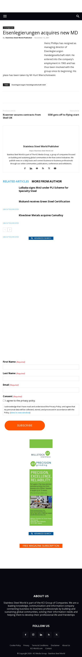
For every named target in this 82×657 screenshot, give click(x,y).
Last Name (14, 373)
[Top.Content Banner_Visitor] (41, 6)
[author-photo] (41, 142)
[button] (4, 16)
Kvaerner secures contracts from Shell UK (22, 116)
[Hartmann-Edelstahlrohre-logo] (33, 331)
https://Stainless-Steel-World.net (41, 151)
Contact (48, 648)
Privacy (26, 645)
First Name (14, 361)
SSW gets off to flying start (63, 114)
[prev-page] (5, 230)
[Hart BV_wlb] (33, 257)
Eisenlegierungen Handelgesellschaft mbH (29, 85)
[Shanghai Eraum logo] (33, 314)
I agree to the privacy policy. (20, 400)
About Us (66, 645)
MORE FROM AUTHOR (47, 181)
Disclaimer (55, 645)
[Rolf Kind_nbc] (33, 276)
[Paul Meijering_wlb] (33, 294)
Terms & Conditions (40, 645)
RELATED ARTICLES (16, 181)
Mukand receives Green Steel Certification (44, 201)
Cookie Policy (15, 645)
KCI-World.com (36, 648)
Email (11, 385)
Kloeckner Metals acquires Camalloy (41, 215)
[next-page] (9, 230)
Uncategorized (8, 28)
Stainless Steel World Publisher (18, 38)
